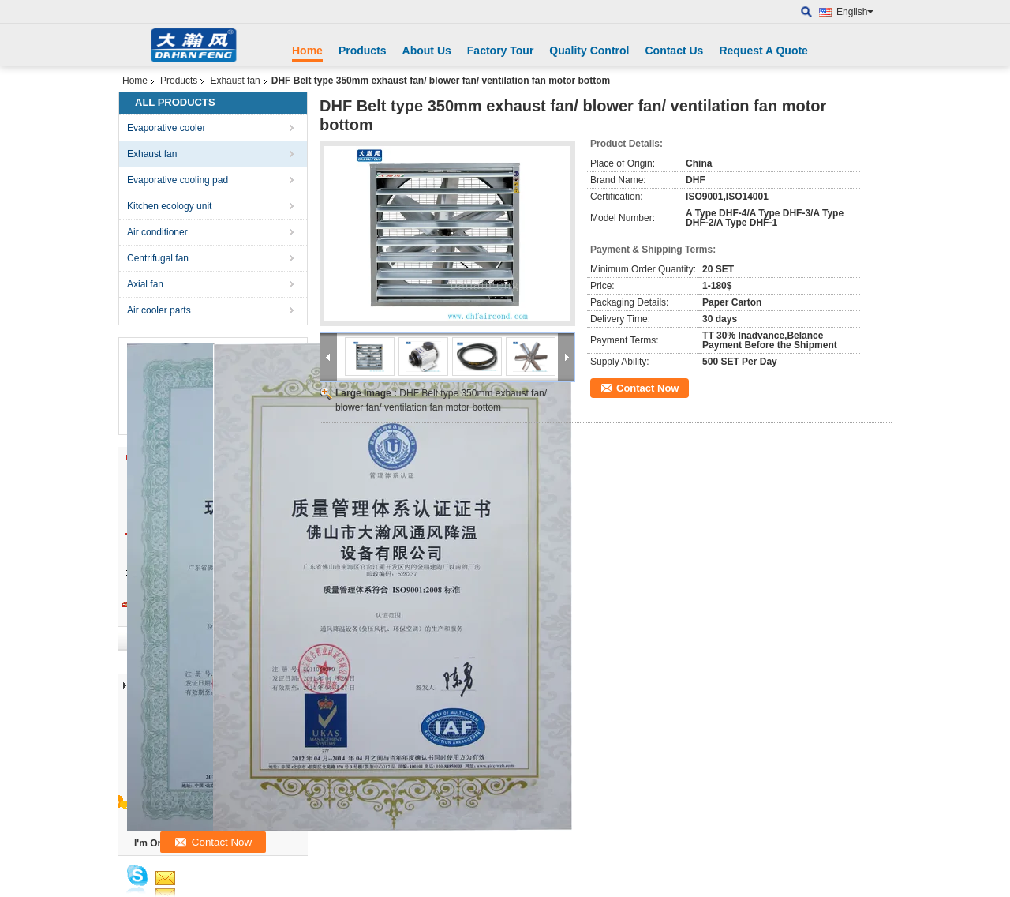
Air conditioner (157, 232)
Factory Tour (500, 50)
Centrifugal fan (158, 258)
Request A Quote (763, 50)
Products (363, 50)
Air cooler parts (159, 310)
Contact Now (647, 388)
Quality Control (589, 50)
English (854, 11)
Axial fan (145, 284)
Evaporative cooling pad (177, 180)
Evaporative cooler (166, 127)
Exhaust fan (235, 80)
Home (307, 50)
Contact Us (674, 50)
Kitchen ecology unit (169, 206)
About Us (426, 50)
